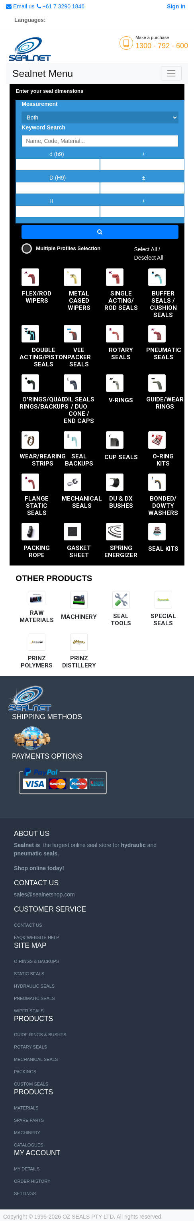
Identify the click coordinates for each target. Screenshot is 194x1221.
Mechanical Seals (36, 1059)
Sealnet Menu (42, 73)
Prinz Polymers (37, 662)
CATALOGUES (28, 1145)
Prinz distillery (79, 662)
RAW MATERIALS (37, 616)
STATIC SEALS (29, 973)
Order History (32, 1181)
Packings (25, 1071)
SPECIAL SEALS (163, 619)
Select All (145, 249)
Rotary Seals (30, 1047)
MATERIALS (26, 1108)
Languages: (30, 20)
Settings (25, 1193)
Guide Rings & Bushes (40, 1034)
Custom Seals (31, 1084)
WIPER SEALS (29, 1010)
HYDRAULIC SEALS (34, 986)
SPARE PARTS (29, 1120)
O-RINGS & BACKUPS (36, 961)
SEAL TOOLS (121, 619)
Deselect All (148, 257)
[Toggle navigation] (171, 73)
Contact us (28, 925)
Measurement (39, 104)
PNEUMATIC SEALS (34, 998)
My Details (26, 1168)
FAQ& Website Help (36, 937)
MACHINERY (79, 616)
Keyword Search (43, 127)
